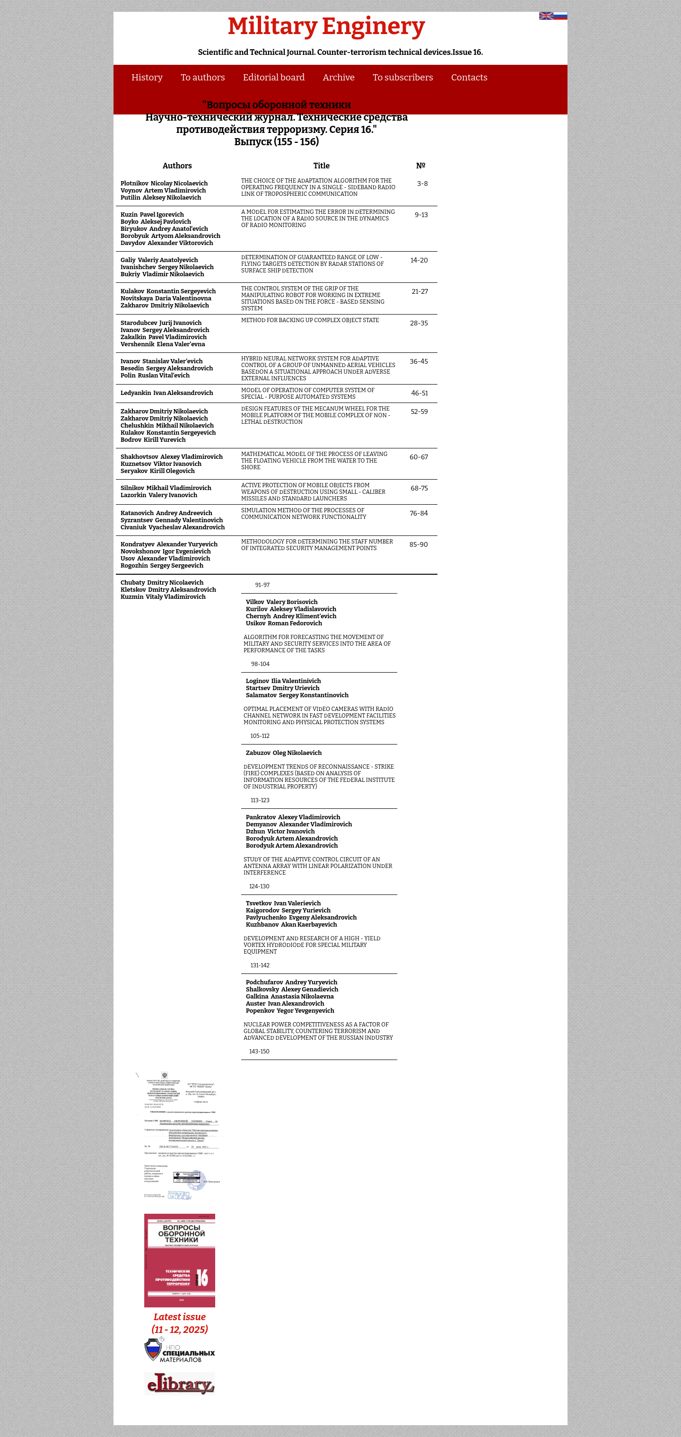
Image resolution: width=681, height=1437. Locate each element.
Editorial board (274, 77)
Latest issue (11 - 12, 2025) (179, 1316)
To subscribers (403, 77)
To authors (203, 77)
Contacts (469, 77)
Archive (339, 77)
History (147, 77)
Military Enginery (326, 26)
